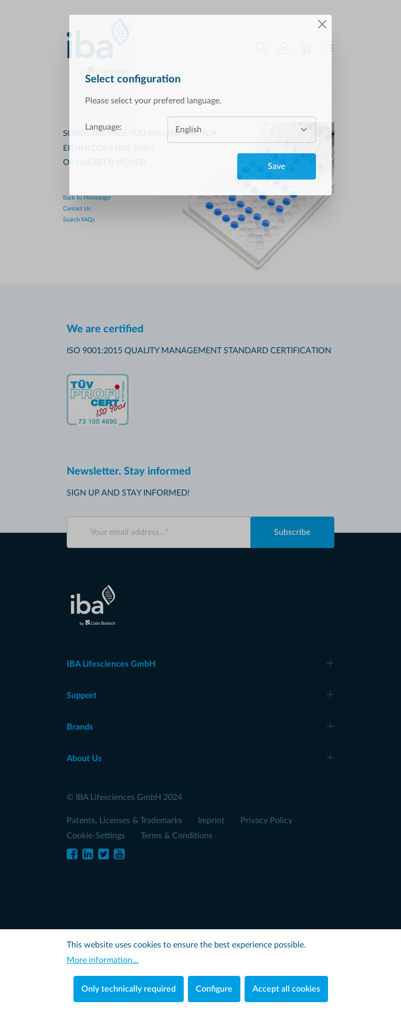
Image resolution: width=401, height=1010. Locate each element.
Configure (214, 989)
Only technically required (128, 989)
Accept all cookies (286, 989)
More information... (103, 960)
